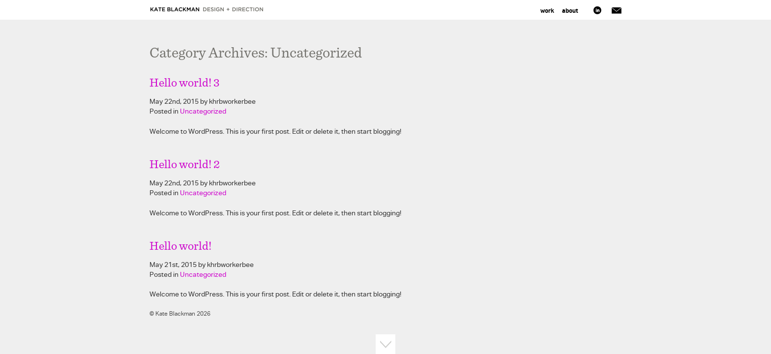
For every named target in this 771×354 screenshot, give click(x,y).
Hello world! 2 (184, 165)
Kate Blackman (207, 9)
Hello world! (180, 246)
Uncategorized (203, 111)
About (570, 11)
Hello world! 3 (184, 83)
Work (547, 11)
